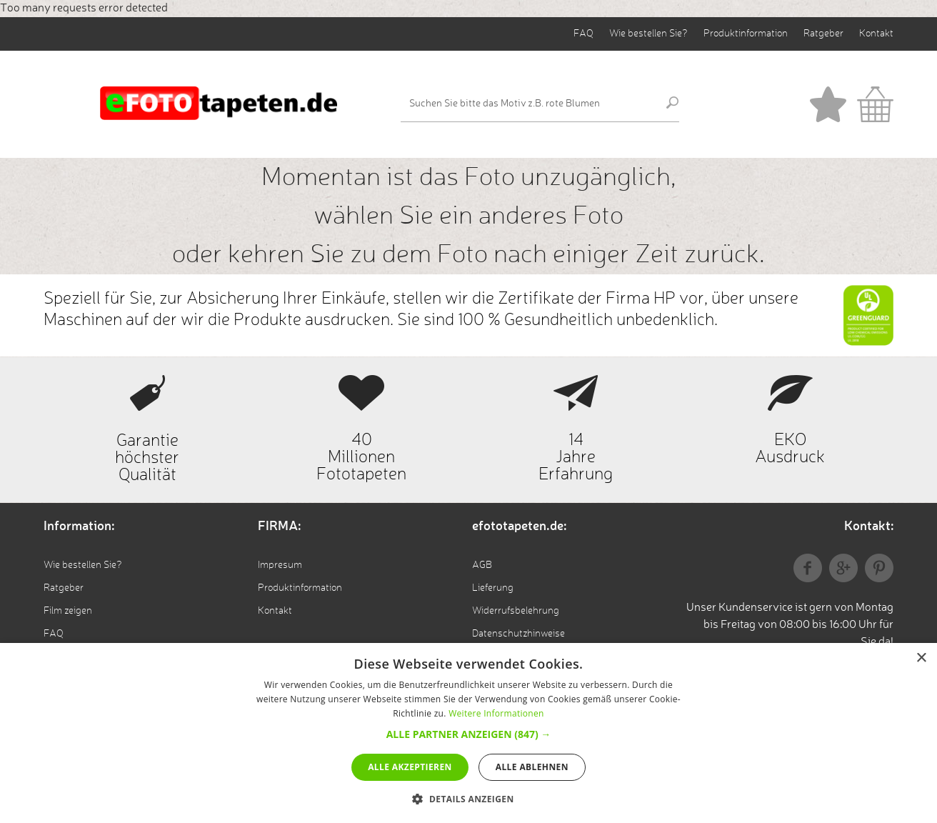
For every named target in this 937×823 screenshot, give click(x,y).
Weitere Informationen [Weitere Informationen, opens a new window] (496, 713)
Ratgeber (823, 34)
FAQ (583, 34)
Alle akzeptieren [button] (410, 767)
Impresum (280, 565)
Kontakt (876, 34)
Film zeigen (68, 611)
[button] (468, 734)
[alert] (468, 733)
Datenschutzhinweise (518, 634)
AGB (482, 565)
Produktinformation (745, 34)
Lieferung (492, 588)
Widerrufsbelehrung (515, 611)
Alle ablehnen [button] (532, 767)
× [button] (921, 658)
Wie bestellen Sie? (648, 34)
